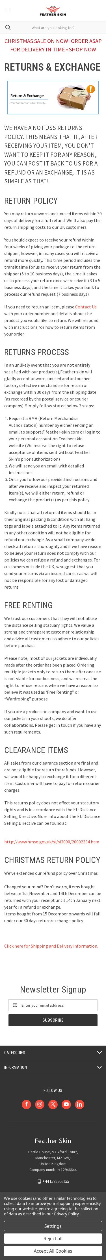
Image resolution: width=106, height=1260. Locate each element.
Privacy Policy (66, 1214)
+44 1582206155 (55, 1181)
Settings (53, 1226)
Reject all (53, 1238)
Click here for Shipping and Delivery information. (51, 946)
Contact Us (86, 307)
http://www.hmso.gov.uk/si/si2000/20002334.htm (51, 842)
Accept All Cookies (53, 1251)
